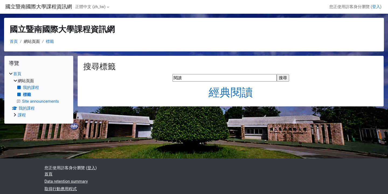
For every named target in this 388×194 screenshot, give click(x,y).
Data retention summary (66, 181)
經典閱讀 (231, 92)
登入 (376, 6)
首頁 (14, 41)
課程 (22, 115)
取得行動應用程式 (60, 188)
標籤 (50, 41)
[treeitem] (39, 94)
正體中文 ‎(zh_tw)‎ (90, 6)
